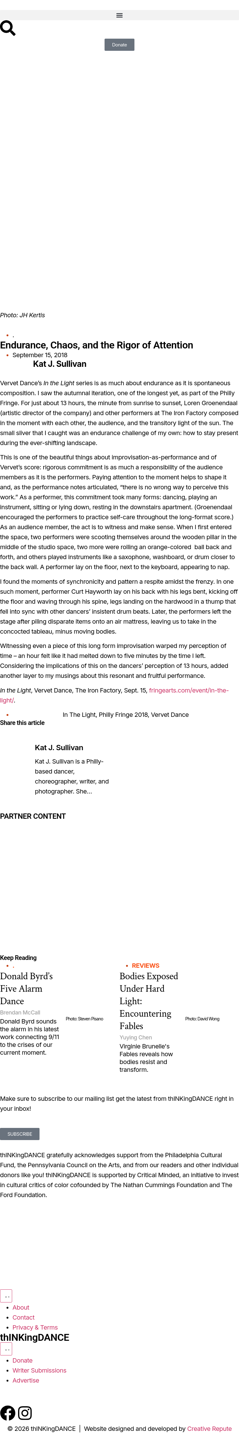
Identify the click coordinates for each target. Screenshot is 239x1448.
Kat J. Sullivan (59, 747)
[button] (119, 15)
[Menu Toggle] (6, 1295)
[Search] (8, 28)
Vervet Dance (170, 714)
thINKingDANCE (34, 1337)
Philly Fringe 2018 (123, 714)
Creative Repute (209, 1428)
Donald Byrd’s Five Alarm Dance (26, 989)
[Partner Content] (59, 851)
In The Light (79, 714)
